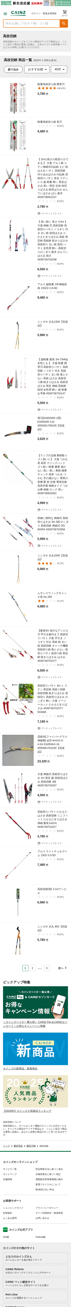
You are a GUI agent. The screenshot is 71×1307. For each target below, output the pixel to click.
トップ (6, 1146)
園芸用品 (18, 1146)
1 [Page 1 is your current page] (25, 968)
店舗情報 (7, 1179)
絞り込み (13, 69)
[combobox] (36, 69)
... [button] (40, 967)
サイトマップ (10, 1174)
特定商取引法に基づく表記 (49, 1169)
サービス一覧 (10, 1169)
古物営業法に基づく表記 (48, 1174)
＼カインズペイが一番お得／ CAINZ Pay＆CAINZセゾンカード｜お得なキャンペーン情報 (35, 1023)
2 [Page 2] (32, 968)
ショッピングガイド (13, 1208)
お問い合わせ (42, 1218)
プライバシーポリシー (47, 1208)
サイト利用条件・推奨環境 (49, 1213)
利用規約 (7, 1213)
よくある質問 (10, 1218)
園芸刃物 (31, 1146)
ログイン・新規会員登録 (43, 13)
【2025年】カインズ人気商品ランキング (27, 1110)
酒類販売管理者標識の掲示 (49, 1179)
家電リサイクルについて (48, 1184)
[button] (64, 23)
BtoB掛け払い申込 (45, 1189)
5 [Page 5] (47, 968)
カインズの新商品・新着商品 (20, 1068)
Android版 (41, 1237)
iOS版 (6, 1237)
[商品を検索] (31, 23)
